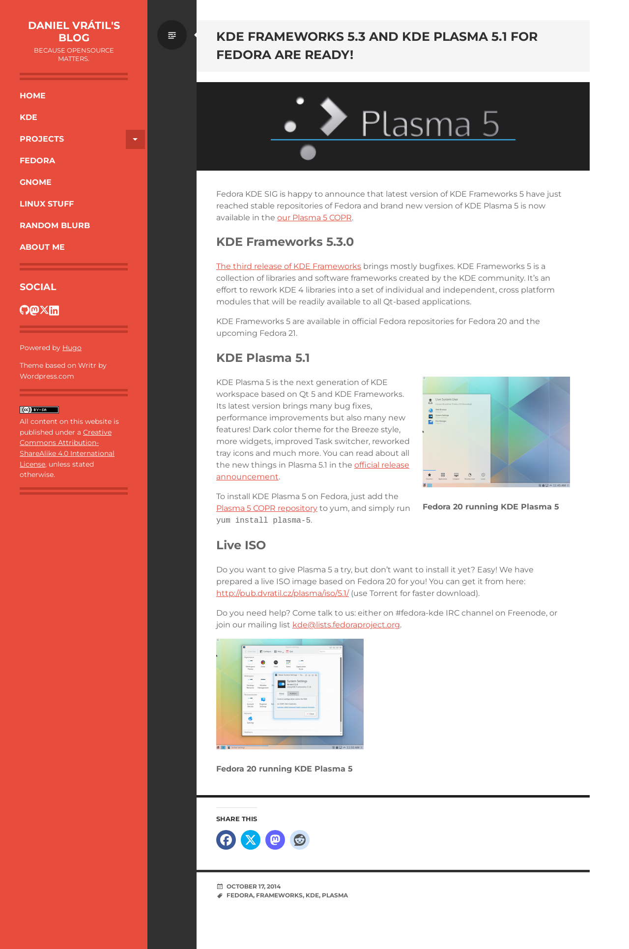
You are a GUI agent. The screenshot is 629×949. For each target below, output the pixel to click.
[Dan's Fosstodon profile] (34, 310)
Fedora (37, 160)
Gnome (36, 182)
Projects (82, 139)
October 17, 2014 (254, 886)
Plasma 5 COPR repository (266, 508)
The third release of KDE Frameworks (288, 266)
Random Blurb (55, 225)
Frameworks (279, 895)
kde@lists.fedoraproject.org (346, 624)
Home (33, 95)
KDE (28, 117)
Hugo (72, 347)
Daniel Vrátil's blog (74, 31)
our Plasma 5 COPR (314, 217)
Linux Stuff (47, 203)
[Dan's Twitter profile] (44, 310)
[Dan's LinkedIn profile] (54, 310)
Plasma (335, 895)
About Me (42, 247)
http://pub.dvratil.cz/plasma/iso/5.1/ (282, 593)
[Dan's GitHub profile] (24, 310)
